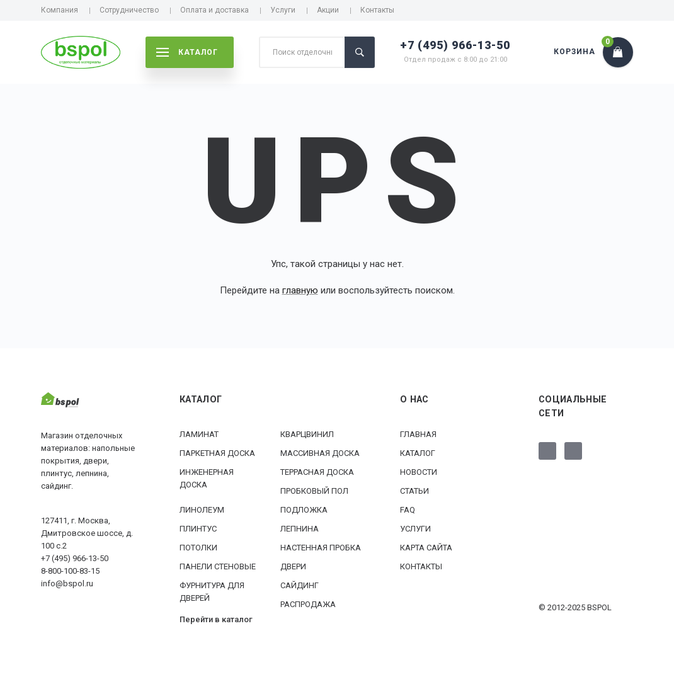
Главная (418, 434)
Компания (59, 10)
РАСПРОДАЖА (308, 604)
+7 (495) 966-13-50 (455, 45)
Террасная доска (317, 472)
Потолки (198, 547)
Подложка (304, 510)
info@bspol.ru (67, 583)
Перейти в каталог (216, 619)
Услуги (282, 10)
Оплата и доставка (214, 10)
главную (300, 290)
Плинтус (198, 528)
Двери (293, 566)
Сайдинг (299, 585)
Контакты (377, 10)
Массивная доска (320, 453)
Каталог (417, 453)
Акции (328, 10)
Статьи (414, 491)
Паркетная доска (217, 453)
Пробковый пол (314, 491)
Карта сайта (426, 547)
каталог (187, 52)
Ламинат (199, 434)
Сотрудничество (129, 10)
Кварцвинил (307, 434)
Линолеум (202, 510)
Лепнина (299, 528)
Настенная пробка (320, 547)
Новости (418, 472)
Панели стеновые (218, 566)
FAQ (407, 510)
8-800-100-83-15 (70, 571)
